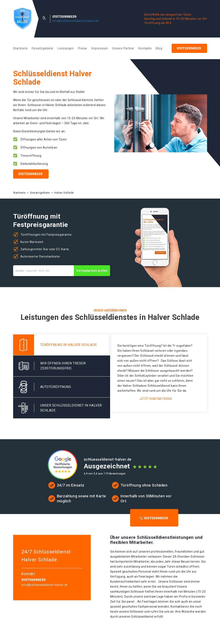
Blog (159, 48)
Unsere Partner (123, 48)
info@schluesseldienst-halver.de (75, 21)
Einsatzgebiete (42, 48)
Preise (82, 48)
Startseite (20, 48)
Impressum (99, 48)
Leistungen (66, 48)
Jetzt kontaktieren (156, 398)
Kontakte (145, 48)
